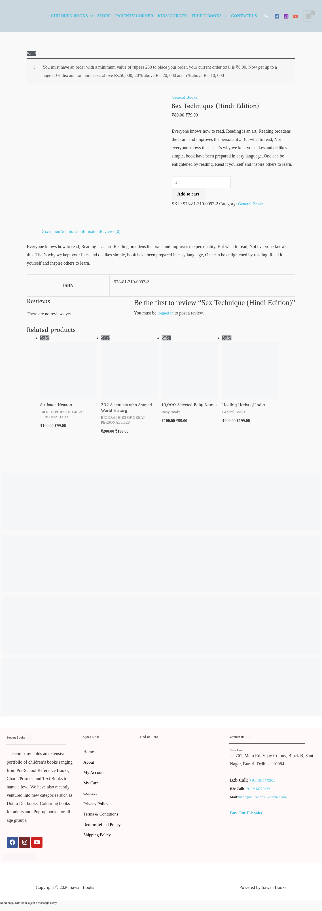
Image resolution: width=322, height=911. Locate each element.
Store (104, 16)
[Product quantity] (202, 182)
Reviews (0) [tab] (113, 231)
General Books (185, 97)
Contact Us (244, 16)
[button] (266, 16)
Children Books (69, 16)
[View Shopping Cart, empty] (308, 16)
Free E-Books (207, 16)
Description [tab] (50, 231)
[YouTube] (295, 16)
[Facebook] (277, 16)
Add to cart (188, 194)
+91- (253, 780)
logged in (165, 312)
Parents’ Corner (134, 16)
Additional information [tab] (81, 231)
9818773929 (267, 781)
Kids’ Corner (172, 16)
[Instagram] (286, 16)
